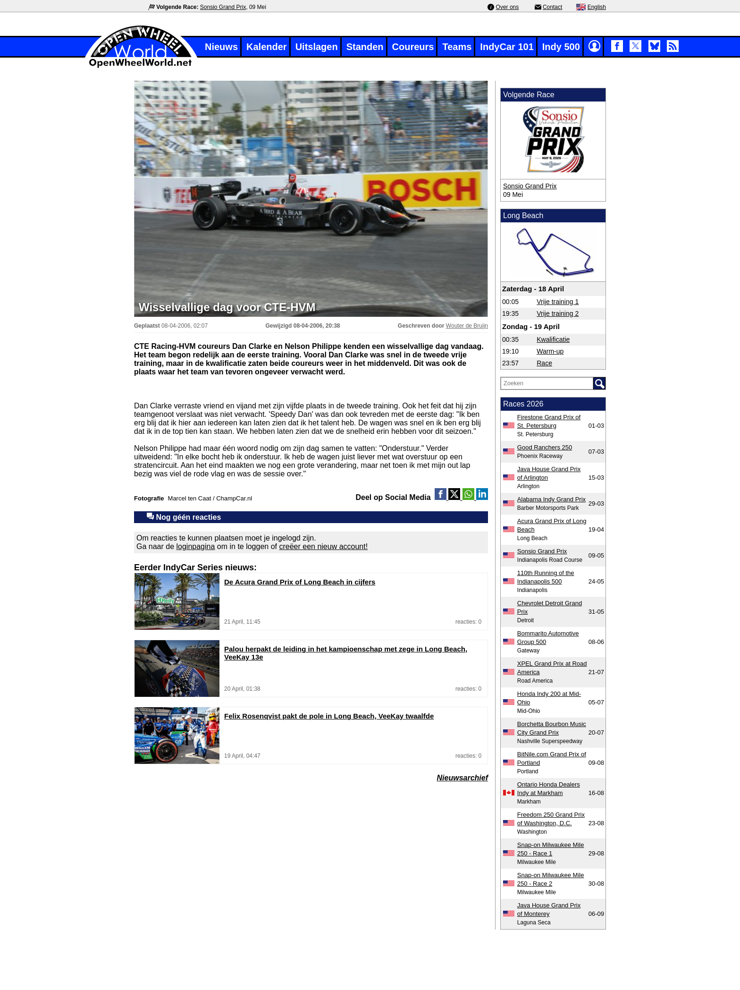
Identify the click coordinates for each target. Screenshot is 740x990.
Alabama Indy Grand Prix (551, 499)
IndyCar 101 (506, 47)
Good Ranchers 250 (544, 447)
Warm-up (550, 351)
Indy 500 (561, 47)
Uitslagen (316, 47)
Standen (365, 47)
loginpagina (196, 546)
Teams (456, 47)
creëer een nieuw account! (323, 546)
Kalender (266, 47)
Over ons (507, 7)
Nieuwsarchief (462, 778)
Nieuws (221, 47)
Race (544, 363)
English (597, 7)
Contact (552, 7)
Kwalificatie (553, 339)
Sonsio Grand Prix (223, 7)
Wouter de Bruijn (467, 325)
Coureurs (413, 47)
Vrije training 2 (558, 313)
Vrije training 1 (558, 301)
